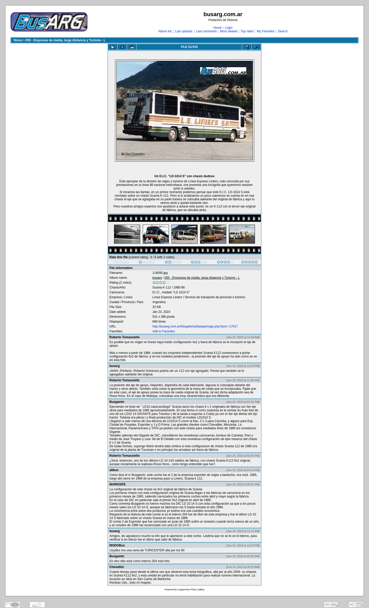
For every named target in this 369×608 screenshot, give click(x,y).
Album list (165, 31)
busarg (157, 278)
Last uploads (183, 31)
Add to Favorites (163, 331)
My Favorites (265, 31)
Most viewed (228, 31)
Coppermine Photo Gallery (190, 589)
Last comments (206, 31)
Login (228, 27)
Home (217, 27)
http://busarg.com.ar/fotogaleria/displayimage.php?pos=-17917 (195, 326)
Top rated (247, 31)
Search (283, 31)
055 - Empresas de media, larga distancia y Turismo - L (66, 40)
